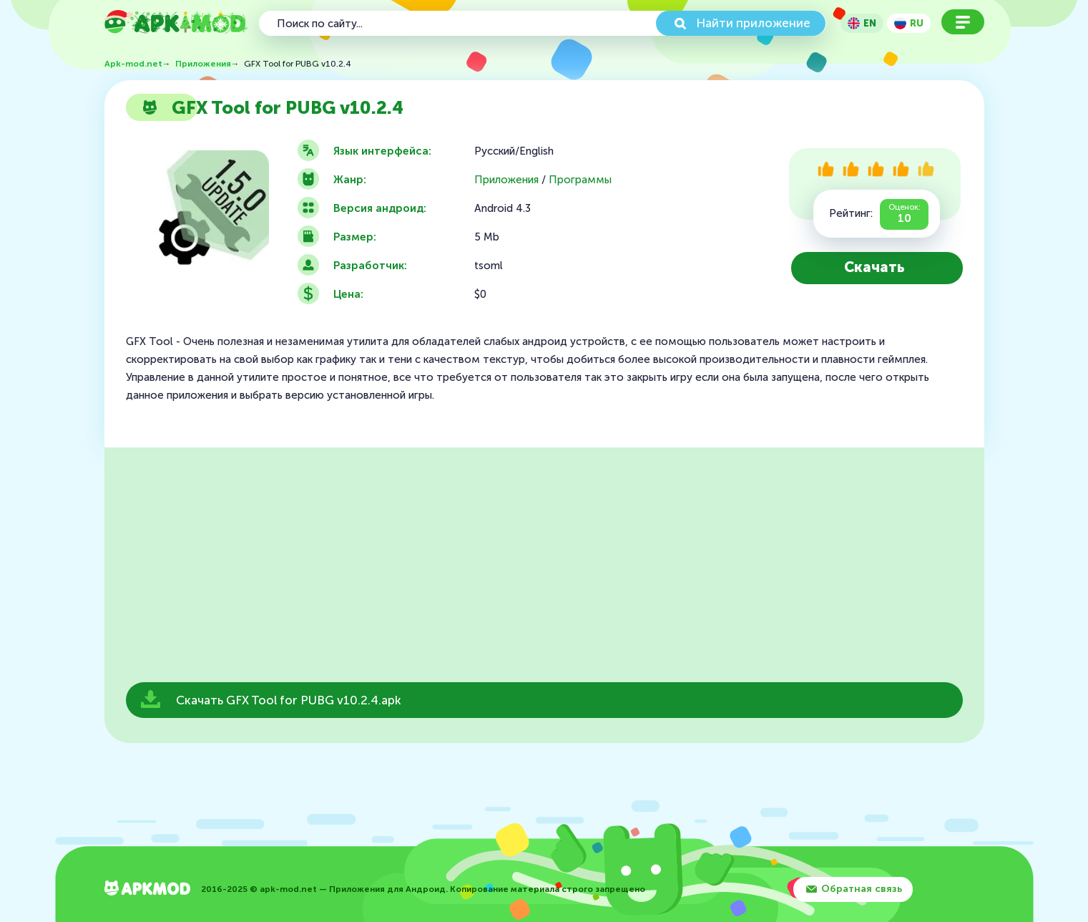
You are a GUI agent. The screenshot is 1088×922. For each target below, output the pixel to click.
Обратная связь (861, 889)
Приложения (506, 180)
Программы (580, 180)
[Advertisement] (544, 569)
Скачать (874, 267)
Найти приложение (753, 23)
